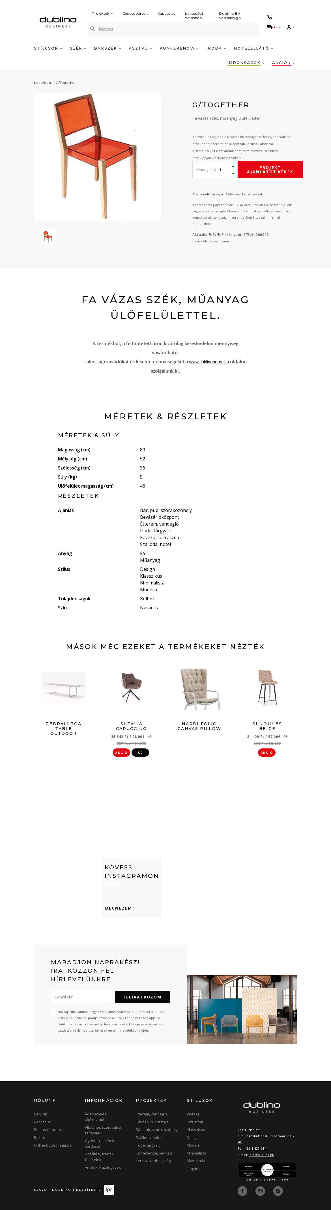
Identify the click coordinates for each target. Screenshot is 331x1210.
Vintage (193, 1114)
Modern (193, 1145)
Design (193, 1137)
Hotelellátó (253, 48)
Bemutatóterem (47, 1129)
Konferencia (179, 48)
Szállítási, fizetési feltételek (100, 1156)
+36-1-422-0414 (256, 1148)
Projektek (102, 13)
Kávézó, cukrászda (152, 1121)
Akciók (283, 62)
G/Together (65, 82)
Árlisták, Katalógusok (103, 1167)
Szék (78, 48)
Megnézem (118, 908)
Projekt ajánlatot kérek (270, 169)
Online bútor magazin (52, 1145)
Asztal (140, 48)
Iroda (216, 48)
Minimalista (196, 1153)
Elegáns (193, 1168)
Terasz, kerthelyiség (153, 1160)
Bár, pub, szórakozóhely (157, 1129)
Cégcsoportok (135, 13)
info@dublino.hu (261, 1155)
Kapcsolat (167, 13)
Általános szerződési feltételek (103, 1130)
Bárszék (107, 48)
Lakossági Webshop (194, 15)
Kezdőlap (42, 82)
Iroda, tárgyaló (148, 1145)
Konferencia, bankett (154, 1153)
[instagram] (260, 1191)
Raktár (39, 1137)
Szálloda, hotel (148, 1137)
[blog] (278, 1191)
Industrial (195, 1121)
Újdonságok (246, 62)
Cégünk (40, 1114)
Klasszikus (196, 1129)
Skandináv (196, 1160)
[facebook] (243, 1191)
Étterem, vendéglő (151, 1114)
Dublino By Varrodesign (230, 15)
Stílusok (48, 48)
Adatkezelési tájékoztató (96, 1116)
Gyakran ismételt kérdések (99, 1143)
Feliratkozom (143, 997)
